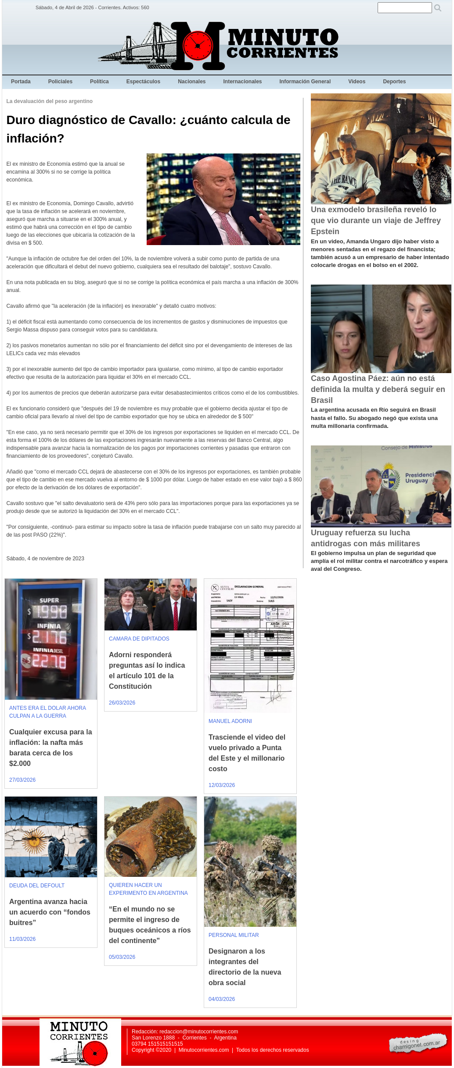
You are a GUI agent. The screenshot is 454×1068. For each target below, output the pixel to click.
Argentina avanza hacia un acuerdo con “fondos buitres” (49, 912)
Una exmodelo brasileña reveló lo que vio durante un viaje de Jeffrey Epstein (376, 220)
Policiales (60, 81)
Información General (305, 81)
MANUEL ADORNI (230, 721)
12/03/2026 (222, 785)
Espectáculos (143, 81)
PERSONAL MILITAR (234, 935)
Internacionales (242, 81)
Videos (356, 81)
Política (99, 81)
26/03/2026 (122, 703)
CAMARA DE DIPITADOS (139, 639)
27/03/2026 (22, 780)
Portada (21, 81)
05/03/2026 (122, 957)
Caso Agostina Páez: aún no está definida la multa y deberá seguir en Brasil (378, 389)
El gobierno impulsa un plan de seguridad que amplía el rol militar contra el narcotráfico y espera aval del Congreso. (379, 561)
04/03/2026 (222, 999)
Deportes (394, 81)
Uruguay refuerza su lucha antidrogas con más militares (365, 538)
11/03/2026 (22, 939)
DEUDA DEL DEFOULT (37, 886)
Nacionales (191, 81)
